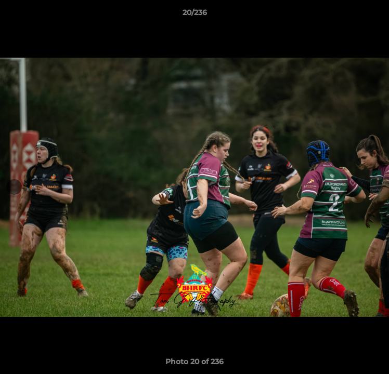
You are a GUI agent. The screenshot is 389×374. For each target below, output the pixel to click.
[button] (376, 15)
